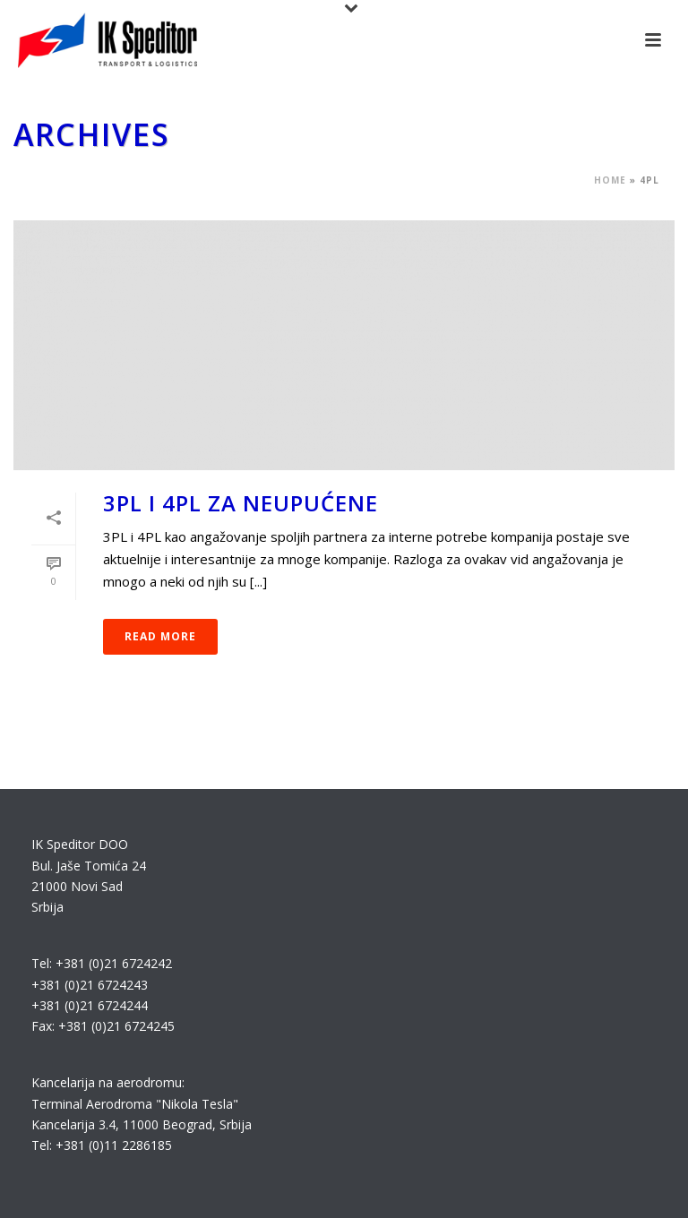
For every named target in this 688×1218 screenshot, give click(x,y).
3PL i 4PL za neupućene (240, 503)
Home (610, 180)
